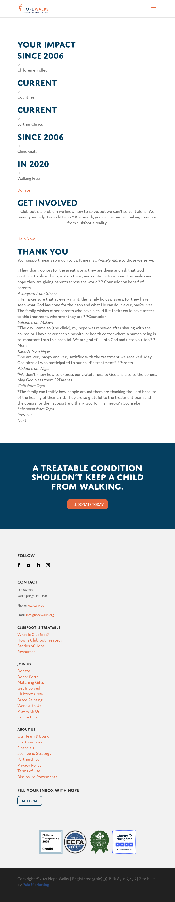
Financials (25, 747)
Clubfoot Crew (30, 693)
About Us (26, 728)
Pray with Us (28, 710)
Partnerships (28, 758)
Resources (26, 651)
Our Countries (29, 741)
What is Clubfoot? (33, 634)
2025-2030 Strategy (34, 753)
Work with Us (29, 705)
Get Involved (28, 687)
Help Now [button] (26, 238)
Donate (23, 670)
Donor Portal (28, 676)
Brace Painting (30, 699)
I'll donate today (87, 504)
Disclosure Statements (37, 776)
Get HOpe (30, 801)
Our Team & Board (33, 735)
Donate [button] (23, 189)
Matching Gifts (30, 682)
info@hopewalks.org (40, 615)
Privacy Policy (29, 764)
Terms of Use (28, 770)
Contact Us (27, 716)
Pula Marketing (36, 884)
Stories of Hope (31, 645)
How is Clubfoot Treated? (39, 639)
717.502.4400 (35, 605)
